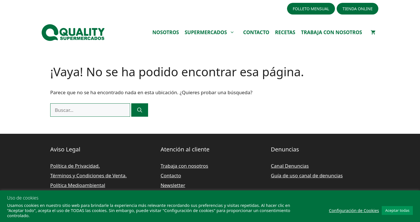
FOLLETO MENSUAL (311, 8)
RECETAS (285, 32)
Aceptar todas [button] (397, 210)
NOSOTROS (165, 32)
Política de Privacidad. (75, 166)
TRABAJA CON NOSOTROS (331, 32)
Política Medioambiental (77, 185)
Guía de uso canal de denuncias (307, 175)
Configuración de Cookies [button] (354, 210)
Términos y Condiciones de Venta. (88, 175)
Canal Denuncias (290, 166)
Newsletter (173, 185)
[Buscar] (139, 110)
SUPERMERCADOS (212, 32)
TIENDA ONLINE (357, 8)
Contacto (171, 175)
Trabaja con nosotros (184, 166)
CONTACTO (256, 32)
